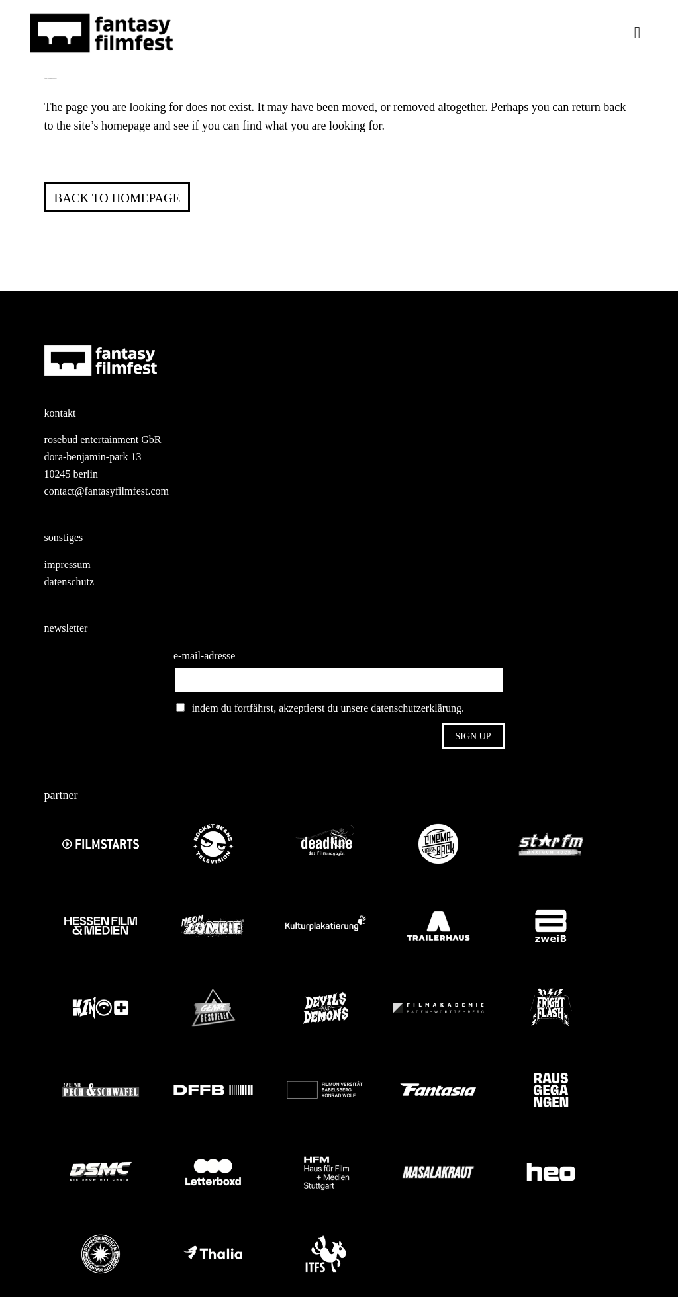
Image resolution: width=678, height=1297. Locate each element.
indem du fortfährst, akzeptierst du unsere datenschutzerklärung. (320, 708)
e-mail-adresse (204, 655)
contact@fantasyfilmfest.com (106, 491)
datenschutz (69, 581)
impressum (67, 564)
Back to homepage (117, 198)
